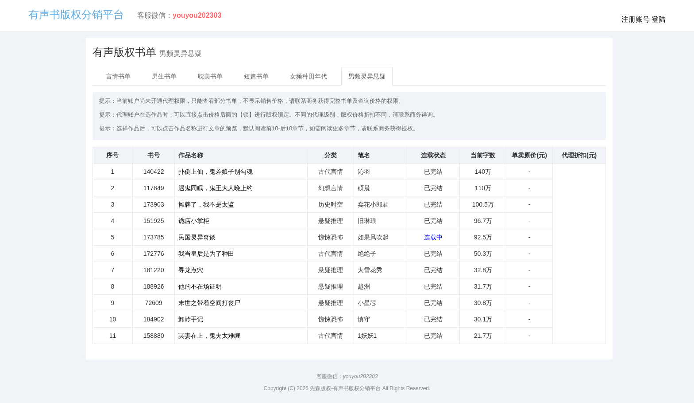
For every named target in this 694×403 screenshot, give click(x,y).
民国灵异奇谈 (197, 237)
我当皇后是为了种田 (206, 253)
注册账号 (635, 19)
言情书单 (118, 76)
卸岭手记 (190, 319)
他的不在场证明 (200, 286)
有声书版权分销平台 (76, 14)
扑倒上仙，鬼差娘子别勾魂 (215, 171)
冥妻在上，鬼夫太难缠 (209, 335)
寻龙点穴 (190, 270)
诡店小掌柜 (193, 220)
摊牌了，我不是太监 (206, 204)
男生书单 (164, 76)
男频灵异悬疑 (367, 76)
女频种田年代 (308, 76)
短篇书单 (256, 76)
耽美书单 (210, 76)
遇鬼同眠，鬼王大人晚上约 (215, 188)
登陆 (659, 19)
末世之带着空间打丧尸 (209, 302)
